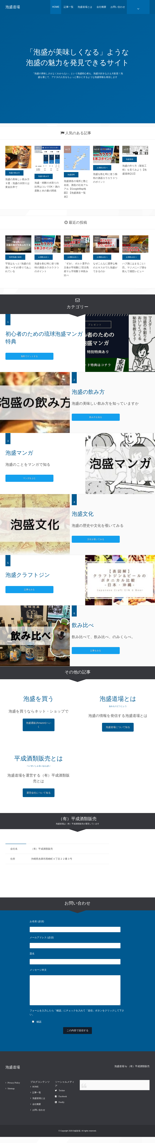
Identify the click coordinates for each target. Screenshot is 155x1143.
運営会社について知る (38, 792)
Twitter (60, 1096)
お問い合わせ (117, 7)
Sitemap (11, 1094)
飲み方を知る (83, 417)
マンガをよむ (17, 478)
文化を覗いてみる (83, 539)
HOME (55, 7)
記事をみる (17, 589)
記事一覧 (68, 7)
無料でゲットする (17, 356)
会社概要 (101, 7)
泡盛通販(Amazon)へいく (38, 725)
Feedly (59, 1108)
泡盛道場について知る (118, 727)
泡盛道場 (12, 7)
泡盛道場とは (85, 7)
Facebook (61, 1102)
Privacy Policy (14, 1089)
